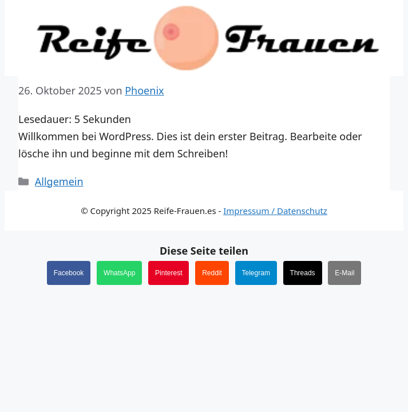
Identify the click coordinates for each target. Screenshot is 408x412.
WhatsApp (119, 273)
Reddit (212, 273)
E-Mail (344, 273)
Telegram (256, 273)
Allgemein (59, 181)
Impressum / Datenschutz (275, 210)
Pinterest (168, 273)
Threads (302, 273)
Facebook (69, 273)
